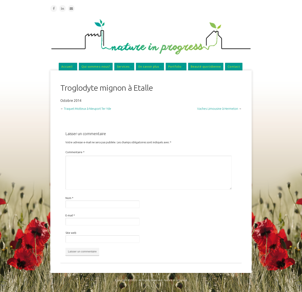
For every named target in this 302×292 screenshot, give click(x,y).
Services (123, 66)
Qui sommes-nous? (95, 66)
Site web (70, 232)
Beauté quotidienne (206, 66)
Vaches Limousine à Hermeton (217, 108)
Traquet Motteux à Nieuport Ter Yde (87, 108)
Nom (69, 197)
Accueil (66, 66)
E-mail (70, 215)
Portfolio (175, 66)
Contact (234, 66)
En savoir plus (148, 66)
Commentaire (75, 151)
